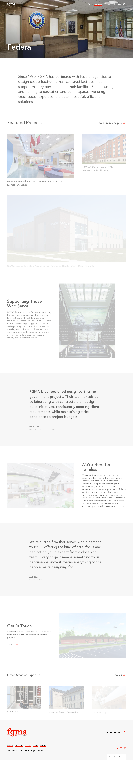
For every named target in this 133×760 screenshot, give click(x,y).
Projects (108, 4)
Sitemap (10, 745)
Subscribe (43, 745)
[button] (89, 4)
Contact (117, 4)
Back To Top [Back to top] (116, 757)
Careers (28, 745)
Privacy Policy (19, 745)
